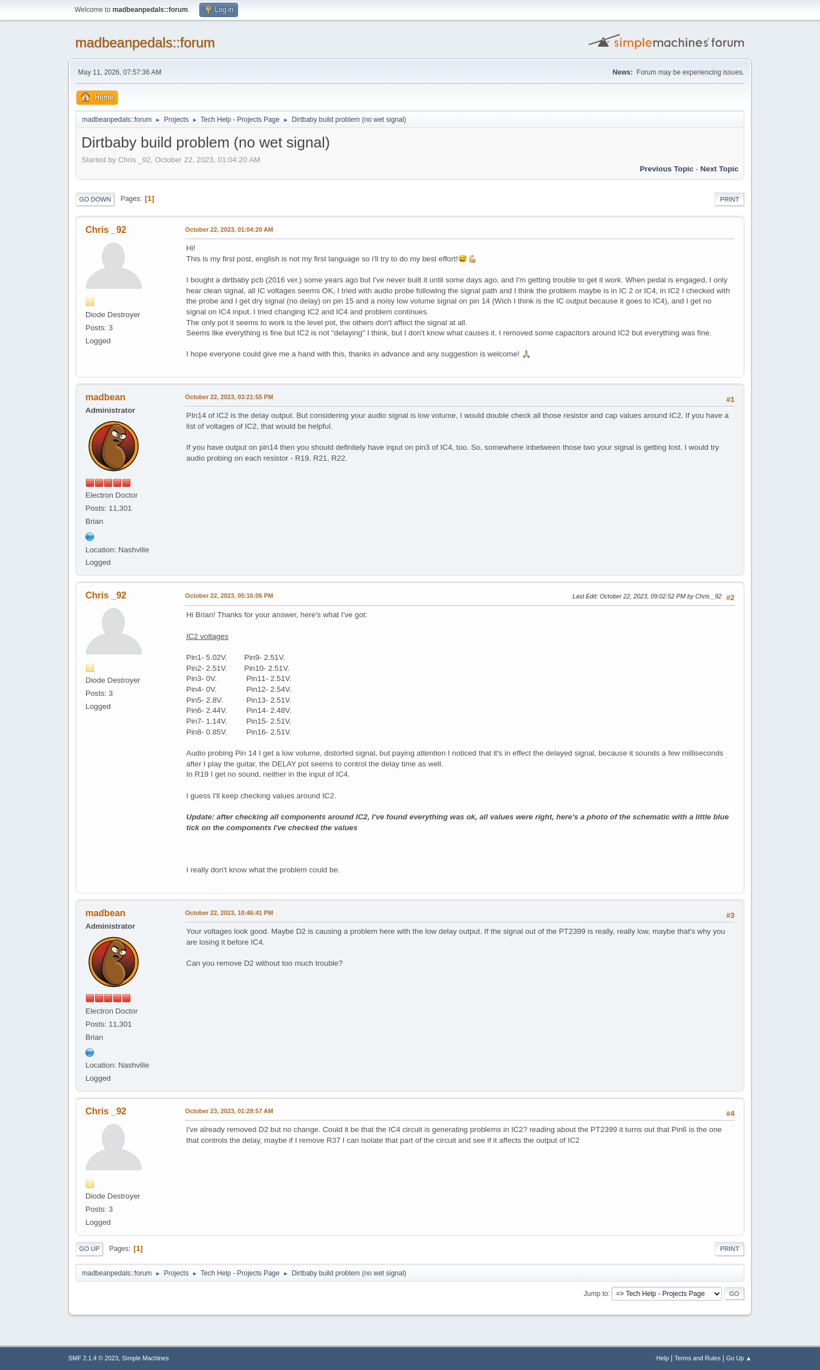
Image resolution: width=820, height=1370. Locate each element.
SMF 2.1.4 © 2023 (93, 1358)
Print (729, 199)
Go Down (95, 199)
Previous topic (666, 169)
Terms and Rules (698, 1358)
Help (663, 1358)
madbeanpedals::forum (145, 42)
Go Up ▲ (739, 1358)
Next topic (719, 169)
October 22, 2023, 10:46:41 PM (229, 912)
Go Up (89, 1248)
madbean (105, 397)
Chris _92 (105, 230)
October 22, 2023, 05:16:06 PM (229, 595)
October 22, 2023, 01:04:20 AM (229, 229)
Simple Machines (145, 1358)
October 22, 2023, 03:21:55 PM (229, 396)
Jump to (596, 1293)
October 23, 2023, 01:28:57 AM (229, 1111)
